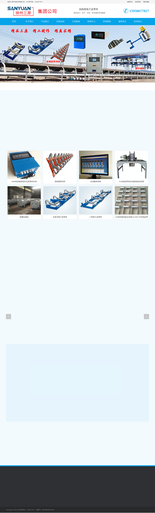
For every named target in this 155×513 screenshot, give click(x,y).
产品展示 (45, 21)
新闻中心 (91, 21)
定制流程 (60, 21)
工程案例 (76, 21)
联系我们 (138, 2)
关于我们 (29, 21)
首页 (14, 21)
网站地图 (146, 2)
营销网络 (107, 21)
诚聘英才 (130, 2)
